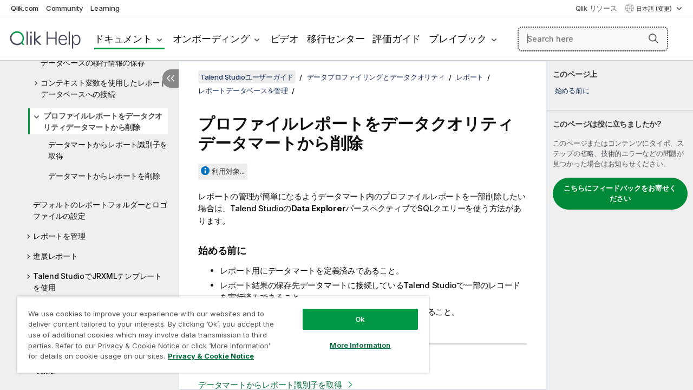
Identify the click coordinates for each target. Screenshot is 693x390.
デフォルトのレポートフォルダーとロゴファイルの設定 (100, 210)
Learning (104, 8)
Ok (352, 311)
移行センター (336, 38)
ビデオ (284, 38)
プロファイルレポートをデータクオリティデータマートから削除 (102, 121)
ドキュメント (123, 38)
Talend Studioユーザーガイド (246, 77)
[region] (218, 330)
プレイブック (458, 38)
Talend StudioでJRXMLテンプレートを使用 (97, 281)
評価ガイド (396, 38)
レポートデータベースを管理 (243, 90)
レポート (469, 77)
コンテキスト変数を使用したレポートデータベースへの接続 (104, 88)
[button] (653, 38)
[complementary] (619, 225)
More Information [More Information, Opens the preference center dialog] (352, 337)
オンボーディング (211, 38)
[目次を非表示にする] (170, 78)
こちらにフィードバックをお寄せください (620, 193)
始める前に (572, 90)
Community (64, 8)
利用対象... (228, 171)
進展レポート (55, 256)
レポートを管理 (59, 235)
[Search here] (593, 39)
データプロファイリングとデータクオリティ (376, 77)
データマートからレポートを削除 (104, 175)
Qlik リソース (596, 8)
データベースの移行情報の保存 (93, 62)
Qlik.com (24, 8)
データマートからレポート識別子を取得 (107, 150)
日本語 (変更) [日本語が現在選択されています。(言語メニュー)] (655, 8)
